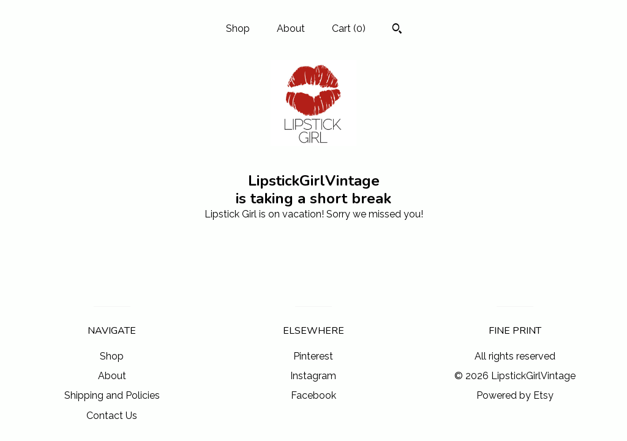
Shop (238, 28)
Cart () (349, 28)
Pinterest (313, 356)
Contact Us (111, 415)
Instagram (313, 376)
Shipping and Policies (112, 395)
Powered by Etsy (515, 395)
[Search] (397, 30)
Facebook (313, 395)
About (291, 28)
